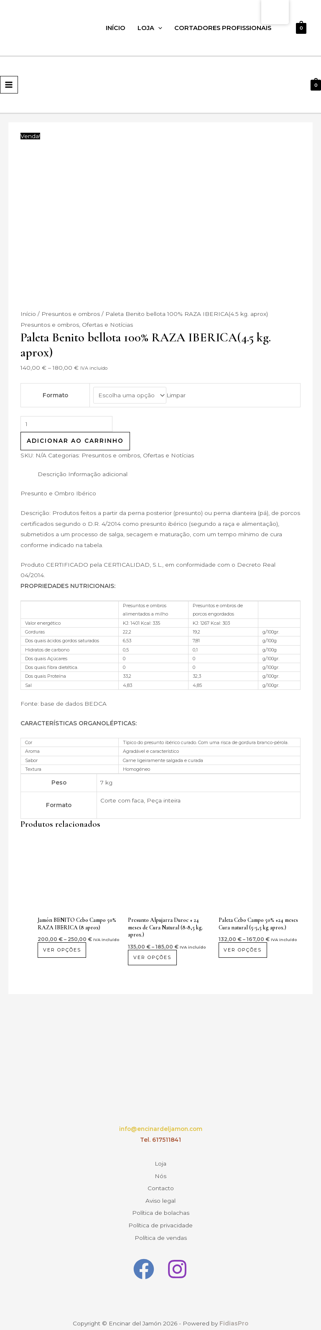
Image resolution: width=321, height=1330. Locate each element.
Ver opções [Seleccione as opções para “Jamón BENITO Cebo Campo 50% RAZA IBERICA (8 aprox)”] (63, 950)
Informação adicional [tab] (97, 474)
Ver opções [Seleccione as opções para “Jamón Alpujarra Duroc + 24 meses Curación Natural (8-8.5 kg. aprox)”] (153, 957)
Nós (160, 1173)
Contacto (161, 1184)
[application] (158, 28)
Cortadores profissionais (222, 28)
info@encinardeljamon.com (160, 1129)
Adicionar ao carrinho (75, 440)
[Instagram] (177, 1257)
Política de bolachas (160, 1205)
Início (115, 28)
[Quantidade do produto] (66, 424)
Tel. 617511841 (160, 1139)
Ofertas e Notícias (107, 324)
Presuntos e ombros (70, 313)
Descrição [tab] (52, 474)
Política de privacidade (160, 1215)
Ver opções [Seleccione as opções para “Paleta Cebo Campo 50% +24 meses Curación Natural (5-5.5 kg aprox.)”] (244, 950)
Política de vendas (161, 1226)
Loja (150, 28)
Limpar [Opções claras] (176, 395)
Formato (55, 395)
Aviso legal (160, 1194)
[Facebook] (143, 1257)
